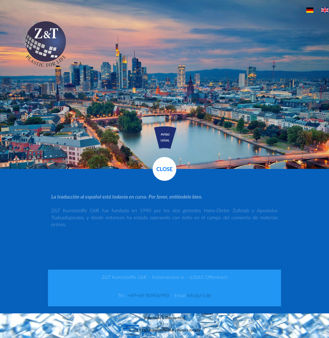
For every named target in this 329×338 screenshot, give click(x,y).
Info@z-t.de (199, 295)
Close (164, 169)
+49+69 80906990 (148, 295)
